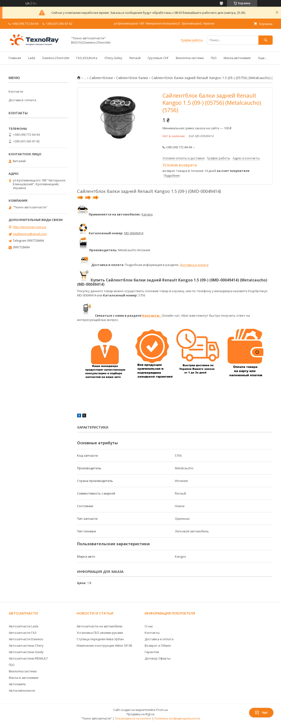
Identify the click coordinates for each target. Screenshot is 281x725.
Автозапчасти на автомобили (99, 626)
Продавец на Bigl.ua (140, 714)
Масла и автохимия (23, 677)
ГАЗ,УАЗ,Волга (86, 58)
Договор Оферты (158, 658)
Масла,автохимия (237, 58)
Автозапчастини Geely (26, 652)
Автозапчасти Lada (23, 626)
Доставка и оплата (193, 265)
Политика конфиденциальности (177, 718)
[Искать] (265, 40)
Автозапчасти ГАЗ (22, 632)
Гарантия (152, 652)
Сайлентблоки (101, 78)
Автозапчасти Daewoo (26, 639)
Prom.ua (162, 710)
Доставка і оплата (22, 100)
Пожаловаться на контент (133, 718)
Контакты (152, 632)
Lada (31, 58)
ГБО (214, 58)
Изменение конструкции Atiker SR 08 (104, 645)
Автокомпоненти (22, 690)
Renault (135, 58)
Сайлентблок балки (132, 78)
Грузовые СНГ (158, 58)
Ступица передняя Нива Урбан (100, 639)
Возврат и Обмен (158, 645)
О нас (149, 626)
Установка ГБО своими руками (100, 632)
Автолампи (17, 684)
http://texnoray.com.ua (29, 227)
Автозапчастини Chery (26, 645)
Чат (261, 712)
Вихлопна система (190, 58)
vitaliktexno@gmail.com (30, 234)
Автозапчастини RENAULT (28, 658)
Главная (15, 58)
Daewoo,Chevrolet (55, 58)
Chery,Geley (113, 58)
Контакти (16, 91)
